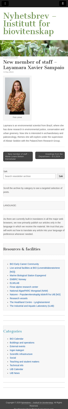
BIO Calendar (16, 338)
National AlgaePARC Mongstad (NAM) (29, 290)
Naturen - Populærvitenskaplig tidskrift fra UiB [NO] (35, 294)
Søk (5, 171)
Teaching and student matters (24, 361)
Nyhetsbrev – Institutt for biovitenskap (30, 23)
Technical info (16, 365)
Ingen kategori (10, 58)
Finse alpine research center (24, 287)
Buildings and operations (22, 342)
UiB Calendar (16, 369)
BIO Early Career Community (24, 264)
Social (13, 357)
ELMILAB (14, 283)
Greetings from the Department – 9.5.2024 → (51, 155)
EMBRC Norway (18, 279)
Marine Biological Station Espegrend (28, 275)
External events (17, 346)
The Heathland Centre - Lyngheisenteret (30, 302)
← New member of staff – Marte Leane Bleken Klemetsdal (17, 156)
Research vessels (19, 298)
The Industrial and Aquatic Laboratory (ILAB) (32, 306)
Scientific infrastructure (21, 354)
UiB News (15, 373)
